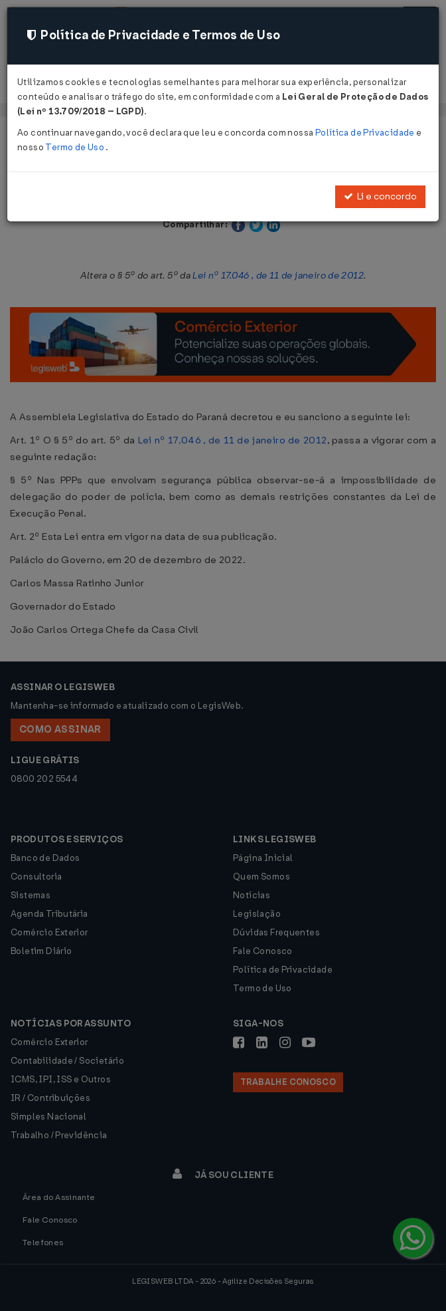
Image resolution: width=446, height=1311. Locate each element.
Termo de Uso (75, 147)
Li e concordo (380, 196)
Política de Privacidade (365, 132)
